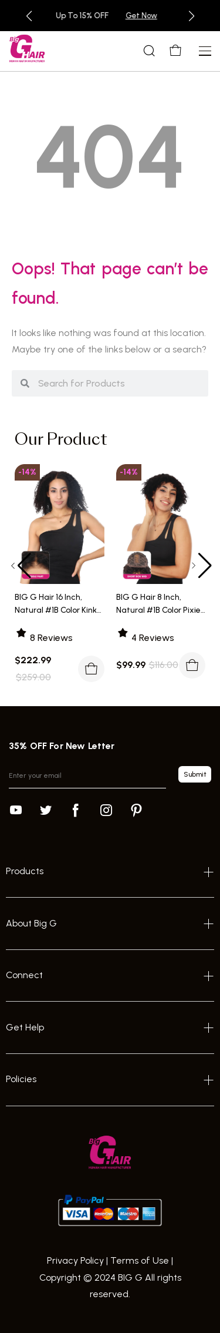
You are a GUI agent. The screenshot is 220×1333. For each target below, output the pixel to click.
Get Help (25, 1027)
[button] (28, 16)
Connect (24, 975)
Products (24, 871)
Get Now (166, 15)
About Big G (31, 923)
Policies (21, 1078)
